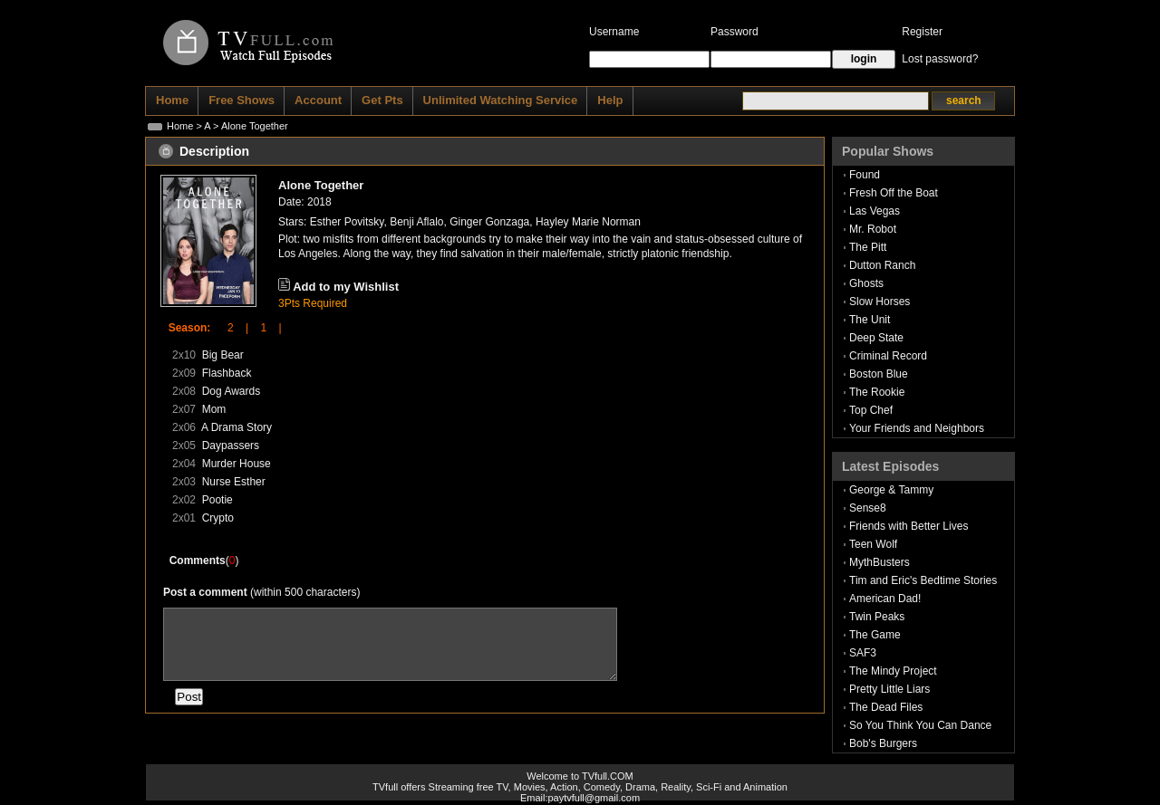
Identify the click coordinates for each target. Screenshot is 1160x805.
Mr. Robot (872, 229)
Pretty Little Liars (889, 689)
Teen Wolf (873, 544)
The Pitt (867, 247)
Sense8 (867, 508)
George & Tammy (891, 490)
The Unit (869, 319)
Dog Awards (231, 391)
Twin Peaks (876, 616)
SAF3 (862, 653)
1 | (264, 327)
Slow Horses (879, 301)
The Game (875, 634)
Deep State (876, 337)
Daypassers (230, 445)
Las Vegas (874, 211)
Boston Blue (878, 374)
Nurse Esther (234, 481)
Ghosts (866, 283)
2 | (232, 327)
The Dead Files (886, 707)
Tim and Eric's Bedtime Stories (923, 580)
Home (180, 125)
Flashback (227, 373)
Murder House (236, 463)
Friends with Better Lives (908, 526)
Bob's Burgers (883, 743)
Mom (214, 409)
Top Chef (871, 410)
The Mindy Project (893, 671)
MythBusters (879, 562)
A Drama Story (236, 427)
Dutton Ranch (882, 265)
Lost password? (940, 59)
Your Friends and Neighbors (916, 428)
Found (864, 174)
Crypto (218, 518)
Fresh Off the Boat (893, 193)
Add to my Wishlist (346, 286)
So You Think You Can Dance (920, 725)
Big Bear (223, 355)
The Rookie (876, 392)
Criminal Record (888, 356)
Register (922, 31)
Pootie (217, 500)
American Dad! (885, 598)
